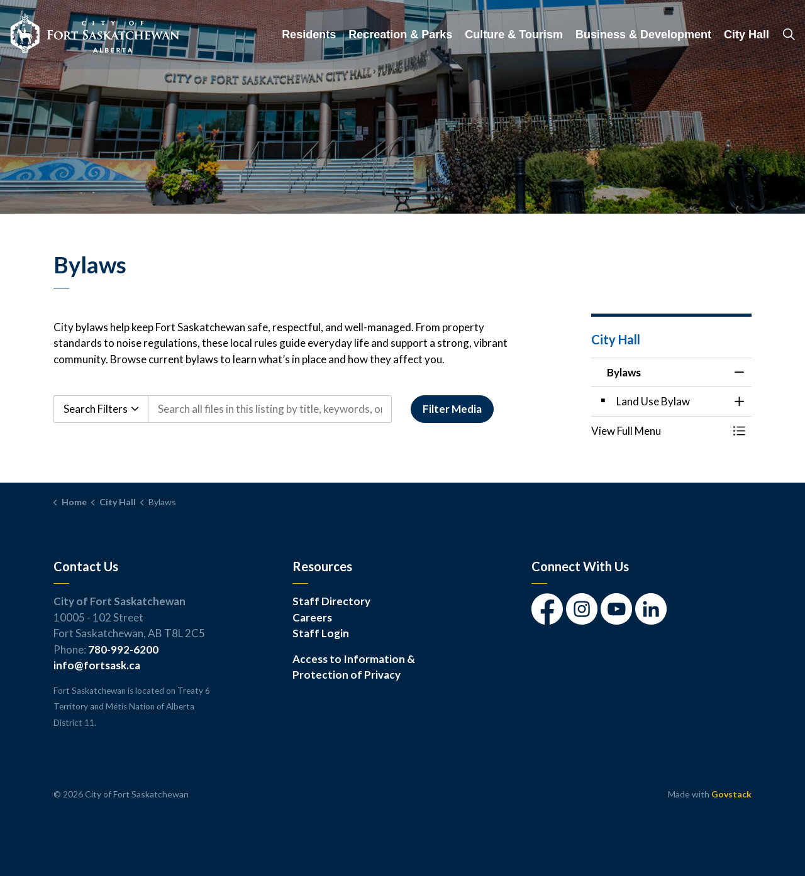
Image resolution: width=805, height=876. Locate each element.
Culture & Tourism (514, 34)
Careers (312, 617)
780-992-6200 (123, 649)
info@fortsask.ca (96, 665)
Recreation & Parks (400, 34)
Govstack (731, 794)
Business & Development (643, 34)
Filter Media (452, 409)
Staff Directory (331, 601)
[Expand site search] (789, 34)
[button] (658, 431)
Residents (309, 34)
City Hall (746, 34)
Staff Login (320, 633)
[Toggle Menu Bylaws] (739, 431)
